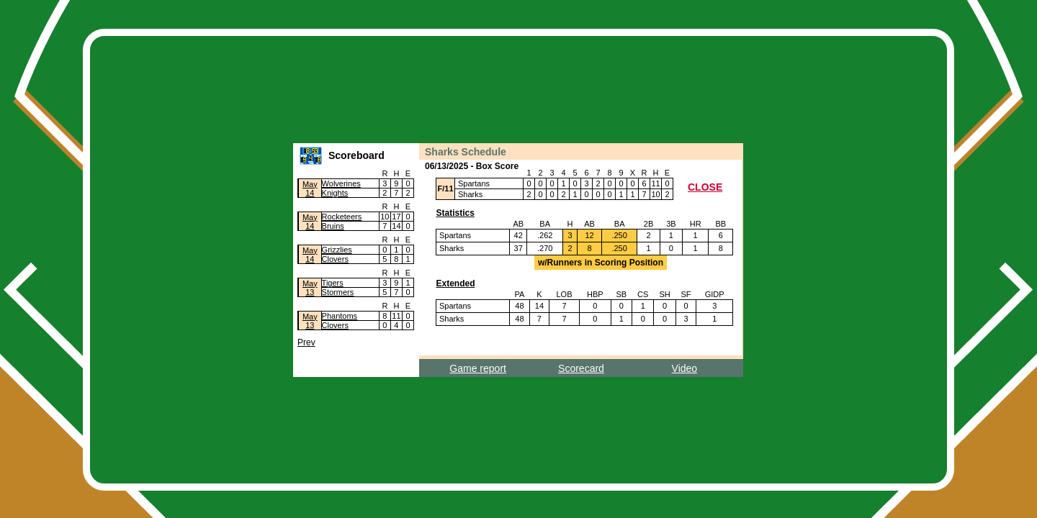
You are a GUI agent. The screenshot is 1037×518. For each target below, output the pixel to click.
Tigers (333, 282)
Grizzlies (337, 249)
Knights (335, 192)
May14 (310, 188)
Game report (477, 368)
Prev (306, 342)
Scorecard (581, 368)
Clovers (335, 259)
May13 (310, 287)
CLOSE (705, 187)
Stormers (338, 292)
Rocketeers (342, 216)
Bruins (333, 226)
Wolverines (341, 183)
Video (685, 368)
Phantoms (340, 316)
